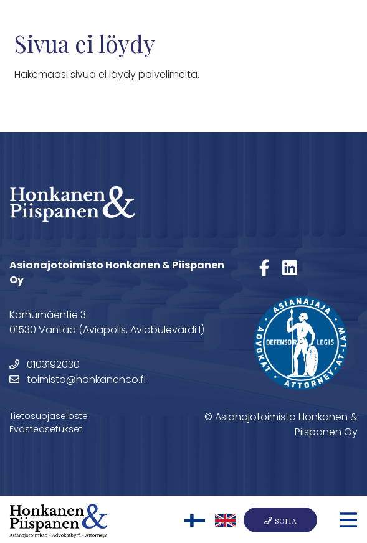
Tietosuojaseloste (48, 416)
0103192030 (44, 364)
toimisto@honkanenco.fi (77, 379)
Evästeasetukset (45, 429)
